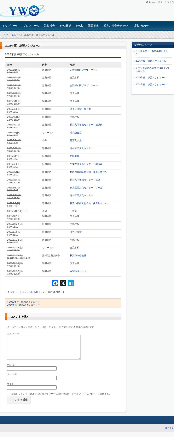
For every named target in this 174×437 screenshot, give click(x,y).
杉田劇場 (74, 156)
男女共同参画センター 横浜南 (86, 124)
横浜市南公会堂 (78, 255)
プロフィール (31, 25)
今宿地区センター (79, 271)
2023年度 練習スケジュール (23, 45)
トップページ (10, 25)
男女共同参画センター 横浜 (85, 179)
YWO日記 (65, 25)
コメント (13, 333)
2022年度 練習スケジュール (24, 302)
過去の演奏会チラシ (115, 25)
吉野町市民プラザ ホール (84, 69)
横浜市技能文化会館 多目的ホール (88, 171)
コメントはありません (33, 292)
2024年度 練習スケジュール (22, 304)
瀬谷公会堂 (76, 232)
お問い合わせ (140, 25)
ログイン (169, 432)
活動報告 (49, 25)
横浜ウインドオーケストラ (27, 11)
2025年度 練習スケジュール (151, 77)
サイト (10, 388)
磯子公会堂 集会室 (80, 109)
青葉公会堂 (76, 140)
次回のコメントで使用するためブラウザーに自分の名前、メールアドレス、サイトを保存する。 (61, 398)
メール (12, 379)
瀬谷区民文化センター (81, 148)
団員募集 (93, 25)
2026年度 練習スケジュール (151, 61)
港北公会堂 (76, 132)
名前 (10, 369)
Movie (79, 25)
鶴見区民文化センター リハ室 (86, 187)
